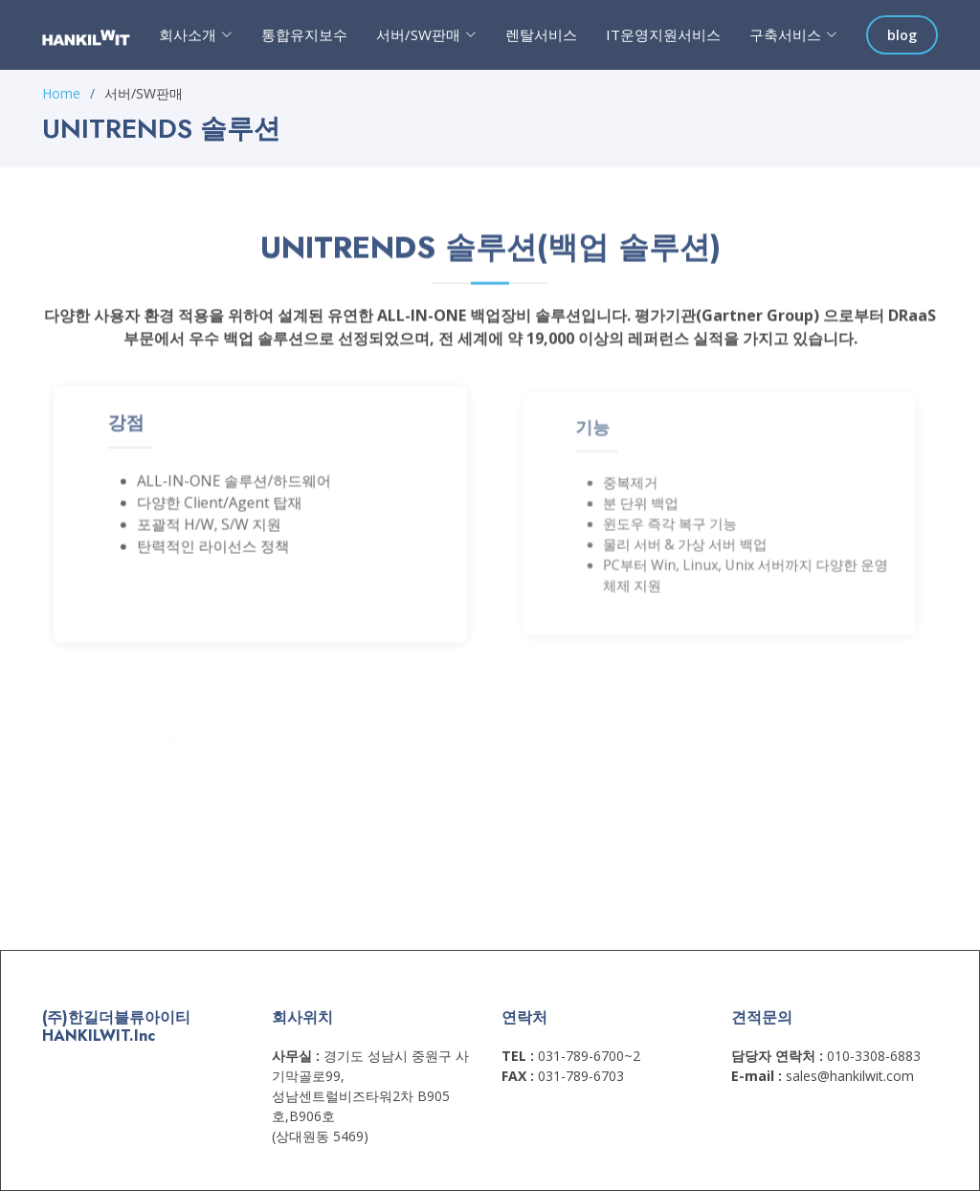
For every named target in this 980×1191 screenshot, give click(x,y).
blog (902, 35)
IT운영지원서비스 (663, 34)
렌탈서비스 (541, 34)
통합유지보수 (304, 34)
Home (61, 93)
